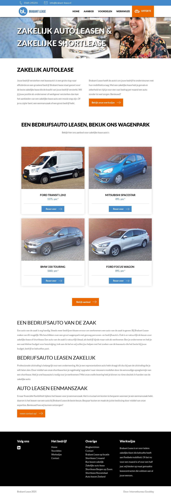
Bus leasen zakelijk (94, 462)
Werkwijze (123, 11)
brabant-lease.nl (27, 11)
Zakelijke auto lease (95, 465)
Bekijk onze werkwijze (103, 102)
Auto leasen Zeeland (95, 476)
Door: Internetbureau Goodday (138, 491)
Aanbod (89, 11)
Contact (55, 458)
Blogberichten (92, 447)
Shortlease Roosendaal (97, 473)
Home (75, 11)
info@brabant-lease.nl (60, 3)
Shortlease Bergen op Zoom (99, 469)
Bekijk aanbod (83, 302)
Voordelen (105, 11)
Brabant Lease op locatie (97, 454)
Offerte (146, 11)
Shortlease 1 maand (95, 458)
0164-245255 (31, 3)
